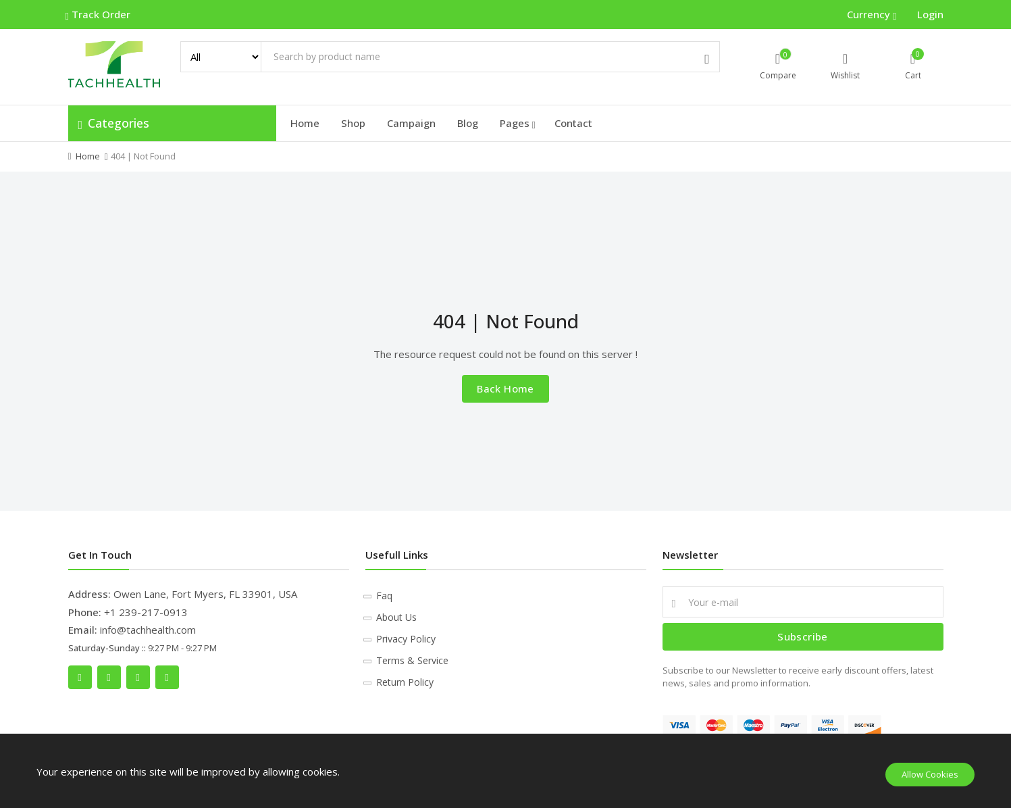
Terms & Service (412, 660)
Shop (353, 123)
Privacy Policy (406, 638)
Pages (518, 123)
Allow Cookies (930, 774)
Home (304, 123)
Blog (467, 123)
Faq (384, 595)
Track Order (99, 14)
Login (930, 14)
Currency (870, 14)
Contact (573, 123)
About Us (396, 617)
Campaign (411, 123)
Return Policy (405, 682)
